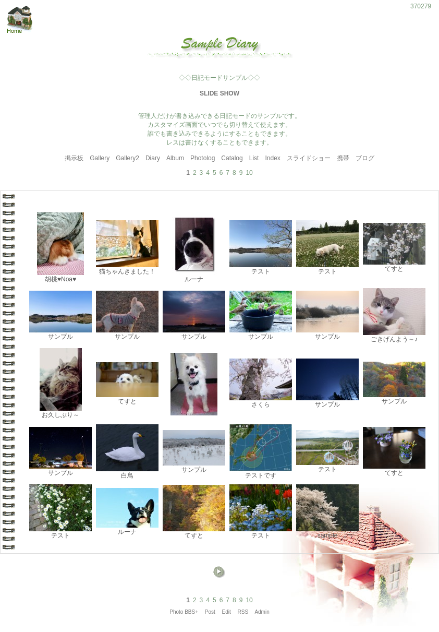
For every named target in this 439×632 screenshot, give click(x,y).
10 (249, 172)
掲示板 (74, 158)
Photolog (202, 158)
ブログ (365, 158)
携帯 (343, 158)
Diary (152, 158)
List (254, 158)
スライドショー (309, 158)
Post (210, 612)
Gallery (99, 158)
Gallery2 (127, 158)
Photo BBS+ (183, 612)
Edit (226, 612)
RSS (243, 612)
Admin (261, 612)
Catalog (231, 158)
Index (272, 158)
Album (175, 158)
